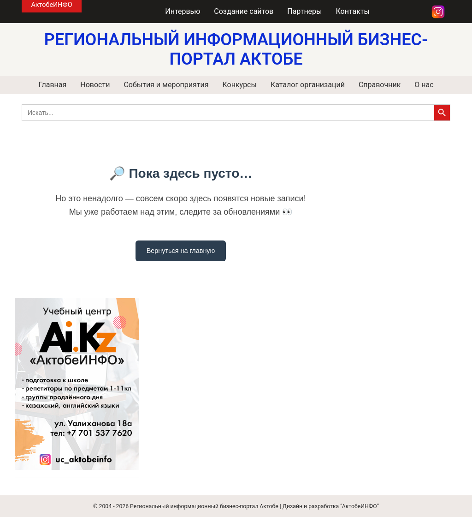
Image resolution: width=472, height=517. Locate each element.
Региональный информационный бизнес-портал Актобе (204, 506)
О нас (423, 84)
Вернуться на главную (181, 250)
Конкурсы (239, 84)
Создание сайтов (243, 11)
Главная (52, 84)
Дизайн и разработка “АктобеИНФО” (331, 506)
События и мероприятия (166, 84)
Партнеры (304, 11)
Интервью (182, 11)
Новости (95, 84)
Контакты (353, 11)
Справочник (380, 84)
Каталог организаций (308, 84)
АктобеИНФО (51, 5)
